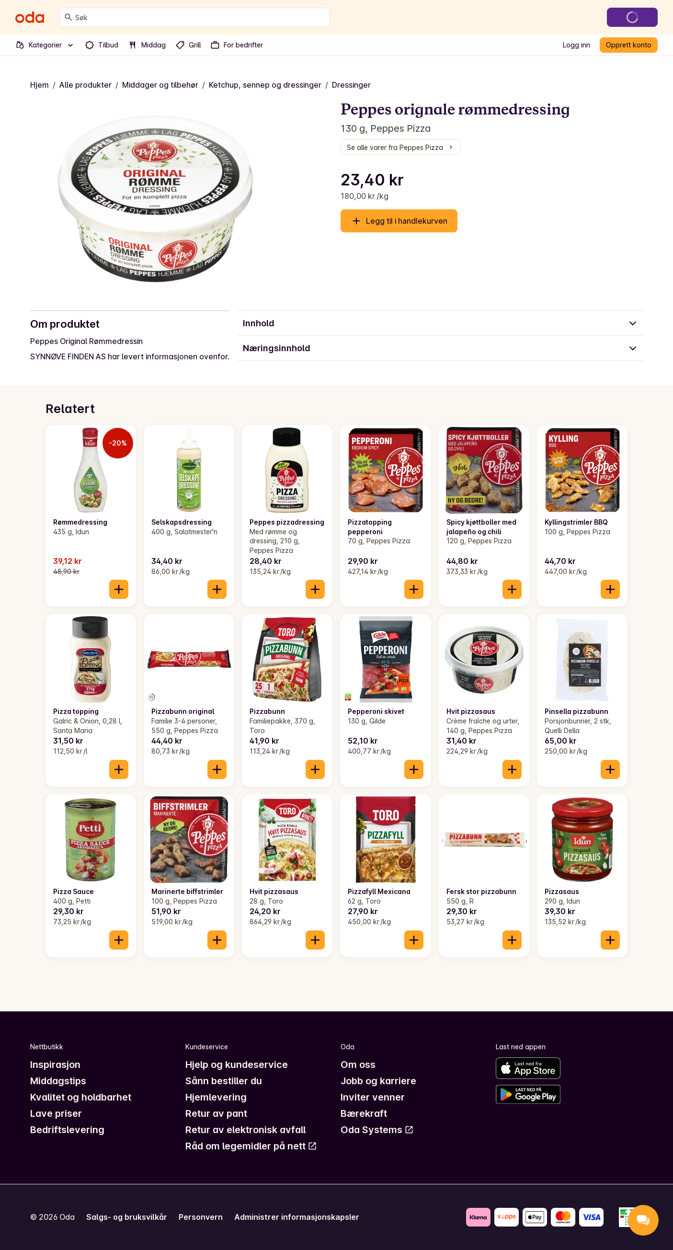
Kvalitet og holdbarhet (80, 1097)
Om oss (358, 1064)
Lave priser (56, 1113)
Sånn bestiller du (223, 1081)
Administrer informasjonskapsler (296, 1217)
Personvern (201, 1217)
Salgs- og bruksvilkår (126, 1217)
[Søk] (68, 17)
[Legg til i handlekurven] (118, 589)
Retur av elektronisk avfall (245, 1129)
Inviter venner (373, 1097)
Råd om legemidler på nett (251, 1146)
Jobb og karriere (378, 1081)
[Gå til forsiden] (29, 17)
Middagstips (58, 1081)
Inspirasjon (55, 1064)
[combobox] (200, 17)
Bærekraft (364, 1113)
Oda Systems (377, 1129)
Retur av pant (216, 1113)
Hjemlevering (216, 1097)
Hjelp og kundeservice (236, 1064)
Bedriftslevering (67, 1129)
